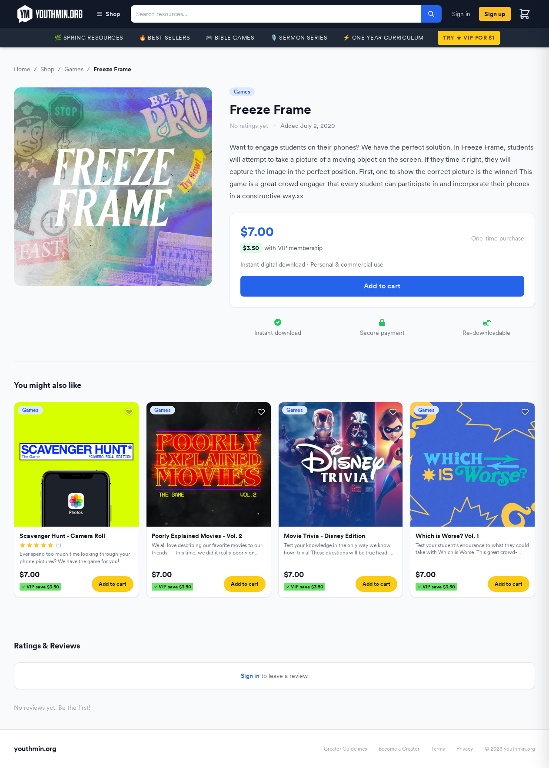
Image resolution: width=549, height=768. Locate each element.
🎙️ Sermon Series (299, 37)
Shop (108, 13)
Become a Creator (399, 749)
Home (22, 69)
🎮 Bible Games (230, 37)
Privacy (464, 749)
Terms (438, 749)
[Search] (431, 14)
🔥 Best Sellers (164, 37)
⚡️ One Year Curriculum (383, 37)
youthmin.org (35, 749)
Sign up (495, 13)
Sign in (461, 13)
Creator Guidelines (345, 749)
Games (73, 69)
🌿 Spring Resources (88, 37)
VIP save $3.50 (40, 587)
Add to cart (382, 286)
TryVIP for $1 (468, 37)
